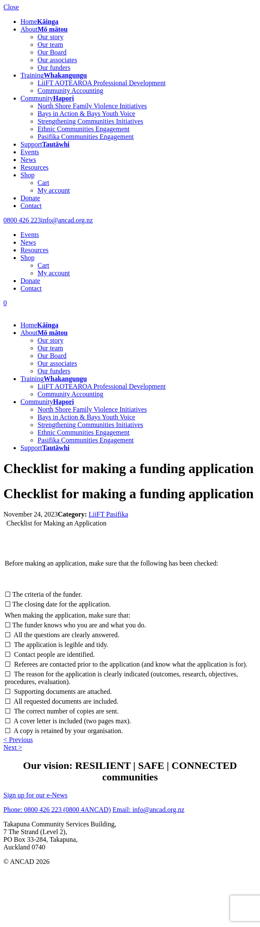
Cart (43, 182)
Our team (50, 44)
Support (44, 144)
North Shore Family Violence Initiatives (92, 106)
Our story (51, 36)
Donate (30, 198)
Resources (34, 167)
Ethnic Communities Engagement (84, 129)
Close (11, 7)
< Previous (18, 739)
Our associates (57, 60)
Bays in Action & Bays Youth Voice (86, 113)
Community (47, 98)
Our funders (54, 67)
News (28, 159)
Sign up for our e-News (35, 795)
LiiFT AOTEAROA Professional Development (102, 83)
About (44, 29)
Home (39, 21)
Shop (27, 175)
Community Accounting (70, 90)
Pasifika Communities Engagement (86, 136)
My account (54, 190)
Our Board (52, 52)
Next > (12, 747)
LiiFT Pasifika (108, 514)
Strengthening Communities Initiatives (90, 121)
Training (53, 75)
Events (29, 152)
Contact (31, 205)
